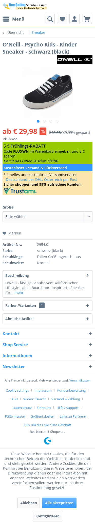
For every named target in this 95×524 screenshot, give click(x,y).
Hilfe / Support (67, 407)
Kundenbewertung (71, 390)
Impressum (43, 390)
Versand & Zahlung (65, 399)
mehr (18, 292)
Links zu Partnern (73, 416)
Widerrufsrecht (34, 399)
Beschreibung (17, 275)
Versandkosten (79, 380)
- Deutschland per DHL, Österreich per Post (40, 179)
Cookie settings (17, 390)
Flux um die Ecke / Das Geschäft (47, 425)
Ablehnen (28, 502)
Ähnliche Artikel (19, 318)
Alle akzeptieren (59, 502)
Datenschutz (22, 407)
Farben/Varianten (25, 305)
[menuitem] (13, 19)
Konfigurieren (47, 516)
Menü (13, 18)
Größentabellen (42, 416)
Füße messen (15, 416)
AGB (14, 399)
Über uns (44, 407)
